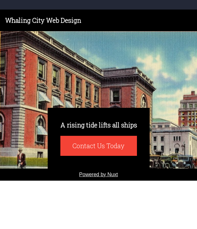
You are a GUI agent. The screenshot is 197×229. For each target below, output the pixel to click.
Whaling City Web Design (43, 20)
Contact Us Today (98, 146)
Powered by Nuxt (98, 174)
